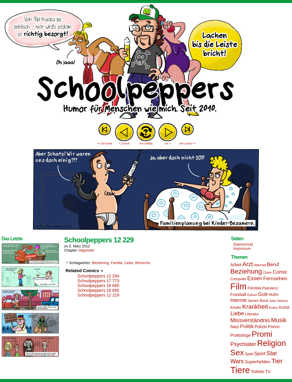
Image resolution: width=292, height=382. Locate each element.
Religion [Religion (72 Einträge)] (271, 343)
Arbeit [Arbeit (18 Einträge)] (235, 264)
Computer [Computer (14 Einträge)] (238, 279)
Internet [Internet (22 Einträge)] (238, 300)
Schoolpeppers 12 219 (98, 295)
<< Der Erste (104, 143)
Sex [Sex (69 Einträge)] (237, 352)
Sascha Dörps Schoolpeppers (146, 62)
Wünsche (142, 263)
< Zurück (124, 143)
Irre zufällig (146, 143)
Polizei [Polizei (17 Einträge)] (261, 326)
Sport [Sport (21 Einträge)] (259, 353)
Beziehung (100, 263)
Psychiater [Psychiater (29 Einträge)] (243, 344)
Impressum (242, 249)
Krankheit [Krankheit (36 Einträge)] (255, 306)
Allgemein (86, 250)
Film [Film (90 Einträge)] (238, 286)
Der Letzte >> (187, 143)
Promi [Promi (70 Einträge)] (262, 334)
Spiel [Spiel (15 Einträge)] (249, 354)
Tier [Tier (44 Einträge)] (277, 361)
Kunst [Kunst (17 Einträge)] (284, 307)
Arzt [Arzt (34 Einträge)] (248, 264)
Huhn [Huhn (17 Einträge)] (273, 294)
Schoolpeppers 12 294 (98, 276)
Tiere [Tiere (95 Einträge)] (240, 370)
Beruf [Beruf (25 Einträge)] (273, 264)
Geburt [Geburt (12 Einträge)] (252, 295)
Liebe (128, 263)
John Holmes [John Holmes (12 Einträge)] (278, 301)
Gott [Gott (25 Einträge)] (263, 294)
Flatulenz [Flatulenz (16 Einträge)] (270, 288)
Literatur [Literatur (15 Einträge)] (252, 314)
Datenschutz (243, 244)
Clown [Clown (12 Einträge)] (267, 272)
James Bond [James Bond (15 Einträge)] (258, 301)
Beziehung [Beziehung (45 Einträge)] (246, 271)
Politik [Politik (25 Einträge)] (247, 326)
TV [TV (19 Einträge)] (268, 371)
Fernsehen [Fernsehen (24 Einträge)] (275, 278)
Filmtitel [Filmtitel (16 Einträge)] (254, 288)
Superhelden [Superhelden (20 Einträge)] (257, 361)
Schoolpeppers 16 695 (98, 290)
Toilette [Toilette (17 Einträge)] (257, 371)
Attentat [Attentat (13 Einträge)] (260, 265)
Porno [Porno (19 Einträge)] (273, 326)
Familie (116, 263)
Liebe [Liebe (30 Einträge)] (237, 313)
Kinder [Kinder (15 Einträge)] (235, 307)
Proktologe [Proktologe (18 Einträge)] (240, 335)
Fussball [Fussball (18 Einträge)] (238, 294)
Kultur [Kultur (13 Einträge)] (273, 307)
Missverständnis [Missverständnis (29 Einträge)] (250, 320)
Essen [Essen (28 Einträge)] (254, 278)
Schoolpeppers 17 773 (98, 280)
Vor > (167, 143)
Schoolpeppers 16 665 (98, 285)
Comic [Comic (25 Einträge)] (280, 272)
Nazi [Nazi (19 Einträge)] (234, 326)
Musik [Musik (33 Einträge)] (278, 320)
